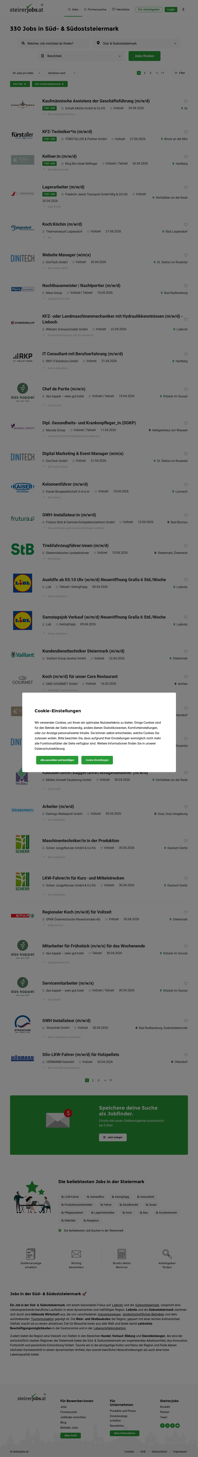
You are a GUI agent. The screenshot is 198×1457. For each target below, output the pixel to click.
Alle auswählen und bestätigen (57, 760)
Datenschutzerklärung (50, 748)
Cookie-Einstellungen (97, 760)
